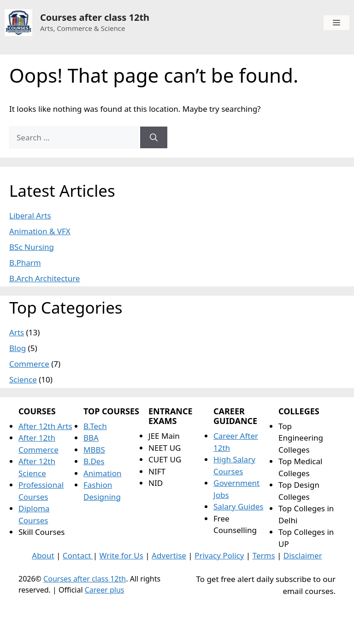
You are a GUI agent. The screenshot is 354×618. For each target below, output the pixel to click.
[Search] (153, 138)
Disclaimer (302, 555)
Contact (78, 555)
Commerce (29, 363)
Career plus (104, 590)
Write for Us (121, 555)
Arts (16, 332)
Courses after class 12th (94, 17)
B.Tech (95, 426)
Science (23, 379)
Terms (264, 555)
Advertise (169, 555)
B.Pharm (25, 262)
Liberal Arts (30, 215)
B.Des (94, 461)
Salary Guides (238, 506)
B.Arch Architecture (44, 278)
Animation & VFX (40, 231)
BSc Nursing (31, 247)
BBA (91, 437)
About (43, 555)
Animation (102, 473)
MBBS (94, 449)
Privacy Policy (219, 555)
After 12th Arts (45, 426)
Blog (17, 348)
